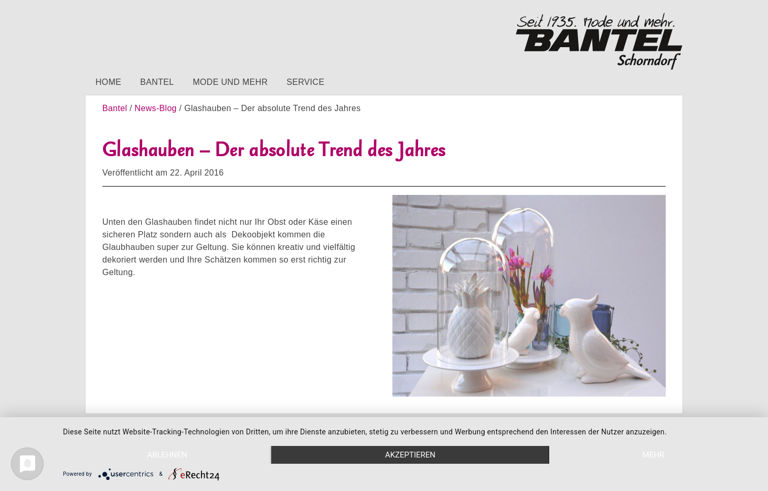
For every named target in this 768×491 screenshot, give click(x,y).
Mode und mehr (230, 82)
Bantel (157, 82)
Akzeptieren (410, 455)
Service (305, 82)
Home (108, 82)
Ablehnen (167, 455)
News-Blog (156, 108)
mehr (654, 455)
